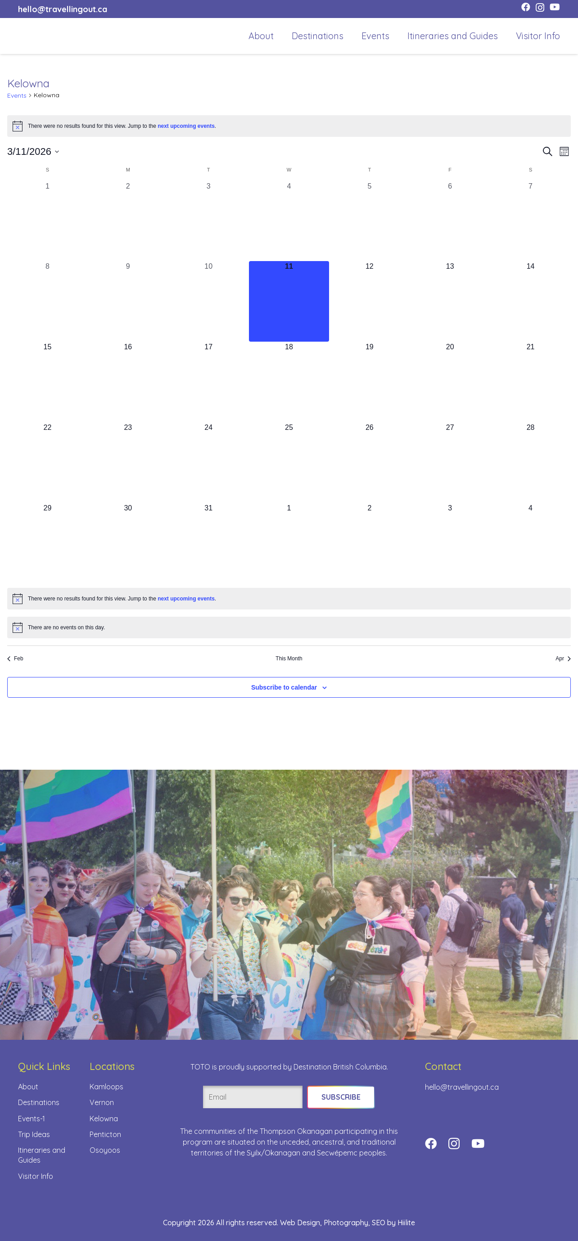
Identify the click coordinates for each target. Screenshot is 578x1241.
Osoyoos (105, 1150)
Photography (346, 1222)
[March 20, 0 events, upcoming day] (450, 382)
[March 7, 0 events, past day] (530, 221)
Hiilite (406, 1222)
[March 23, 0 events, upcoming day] (128, 462)
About (28, 1086)
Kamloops (106, 1086)
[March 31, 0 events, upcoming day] (208, 543)
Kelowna (104, 1118)
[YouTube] (555, 7)
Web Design (300, 1222)
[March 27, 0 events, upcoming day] (450, 462)
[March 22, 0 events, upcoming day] (47, 462)
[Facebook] (525, 7)
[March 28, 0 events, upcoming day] (530, 462)
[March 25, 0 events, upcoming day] (289, 462)
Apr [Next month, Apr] (563, 658)
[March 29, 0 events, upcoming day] (47, 543)
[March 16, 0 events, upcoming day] (128, 382)
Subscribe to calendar (284, 687)
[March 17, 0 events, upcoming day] (208, 382)
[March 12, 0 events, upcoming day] (369, 301)
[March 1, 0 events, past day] (47, 221)
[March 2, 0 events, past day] (128, 221)
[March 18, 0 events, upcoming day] (289, 382)
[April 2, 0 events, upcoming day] (369, 543)
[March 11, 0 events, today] (289, 301)
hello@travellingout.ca (462, 1087)
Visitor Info (35, 1176)
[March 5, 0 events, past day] (369, 221)
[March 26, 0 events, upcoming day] (369, 462)
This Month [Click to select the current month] (288, 658)
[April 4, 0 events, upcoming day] (530, 543)
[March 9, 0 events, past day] (128, 301)
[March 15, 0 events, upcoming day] (47, 382)
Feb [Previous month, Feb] (15, 658)
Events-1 (31, 1118)
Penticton (105, 1134)
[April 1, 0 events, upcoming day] (289, 543)
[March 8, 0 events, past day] (47, 301)
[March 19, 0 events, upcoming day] (369, 382)
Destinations (38, 1102)
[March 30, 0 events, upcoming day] (128, 543)
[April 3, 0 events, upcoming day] (450, 543)
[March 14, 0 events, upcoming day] (530, 301)
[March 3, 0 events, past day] (208, 221)
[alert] (289, 126)
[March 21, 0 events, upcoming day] (530, 382)
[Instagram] (540, 8)
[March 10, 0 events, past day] (208, 301)
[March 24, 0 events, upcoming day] (208, 462)
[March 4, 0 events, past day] (289, 221)
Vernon (102, 1102)
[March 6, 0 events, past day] (450, 221)
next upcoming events (186, 126)
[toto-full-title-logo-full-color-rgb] (32, 36)
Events (17, 95)
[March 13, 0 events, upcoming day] (450, 301)
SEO (378, 1222)
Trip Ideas (34, 1134)
